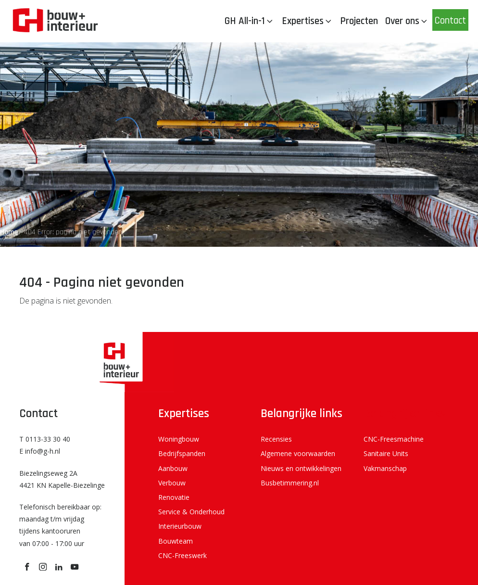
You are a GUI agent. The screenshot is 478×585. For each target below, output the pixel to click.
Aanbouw (173, 468)
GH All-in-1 (250, 20)
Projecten (359, 20)
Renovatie (173, 497)
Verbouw (172, 482)
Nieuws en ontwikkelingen (301, 468)
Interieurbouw (179, 526)
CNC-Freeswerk (182, 555)
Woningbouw (178, 439)
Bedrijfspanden (181, 453)
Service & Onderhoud (191, 511)
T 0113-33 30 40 (44, 439)
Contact (450, 20)
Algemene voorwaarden (298, 453)
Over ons (407, 20)
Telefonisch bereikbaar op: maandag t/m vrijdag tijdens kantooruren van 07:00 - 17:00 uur (60, 525)
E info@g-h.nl (39, 451)
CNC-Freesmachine (394, 439)
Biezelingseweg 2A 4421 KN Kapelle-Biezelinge (62, 479)
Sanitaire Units (386, 453)
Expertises (307, 20)
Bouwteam (175, 541)
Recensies (276, 439)
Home (9, 232)
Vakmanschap (385, 468)
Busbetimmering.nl (290, 482)
